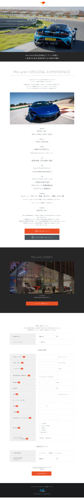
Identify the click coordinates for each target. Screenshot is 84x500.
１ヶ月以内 (43, 425)
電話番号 (50, 454)
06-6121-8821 (44, 238)
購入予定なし (44, 434)
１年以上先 (43, 431)
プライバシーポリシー (39, 469)
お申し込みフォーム (44, 231)
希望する (43, 343)
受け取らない (48, 439)
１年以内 (43, 429)
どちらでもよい (58, 454)
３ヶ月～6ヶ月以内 (45, 427)
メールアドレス (43, 454)
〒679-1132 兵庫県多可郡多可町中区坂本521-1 (42, 171)
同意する (42, 471)
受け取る (41, 439)
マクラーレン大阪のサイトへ (42, 305)
